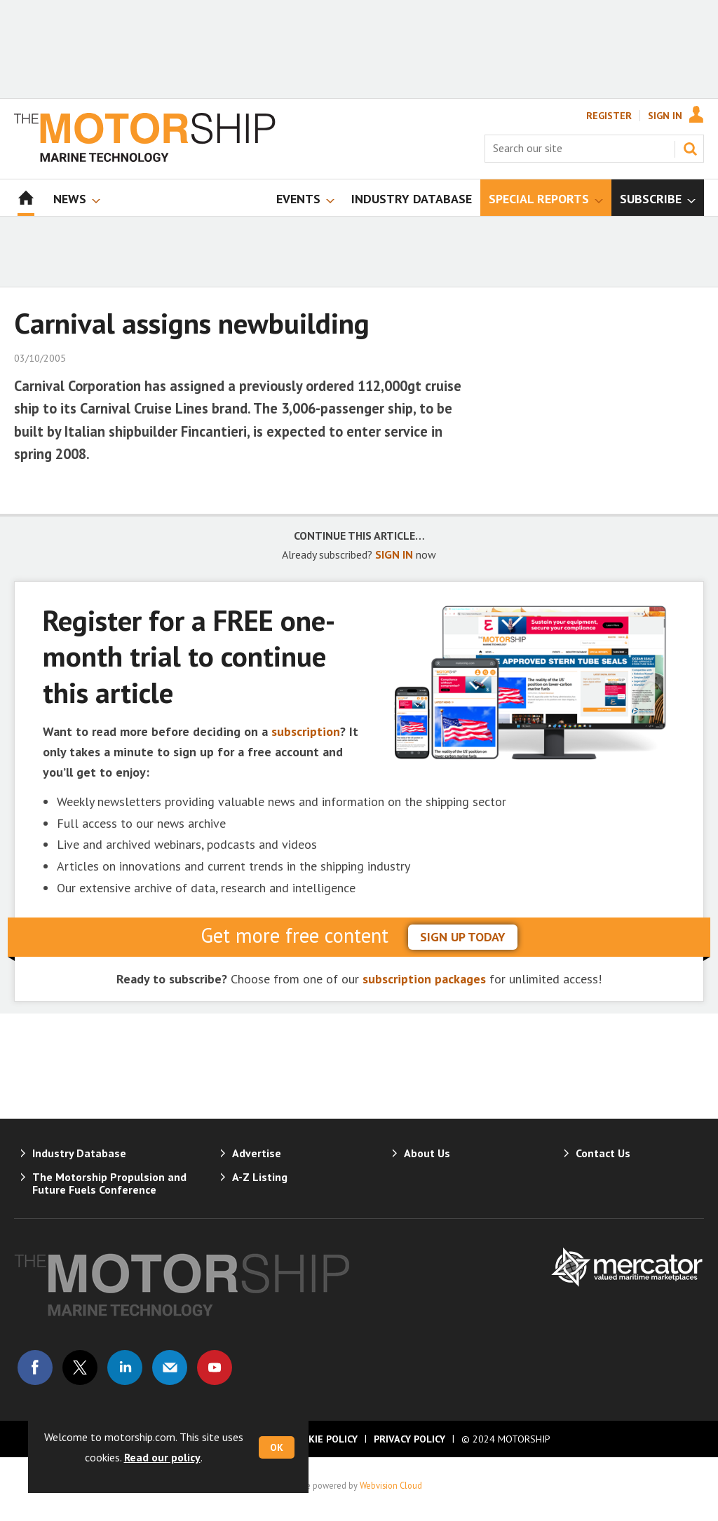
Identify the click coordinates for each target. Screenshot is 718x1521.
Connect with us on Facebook (35, 1367)
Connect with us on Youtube (214, 1367)
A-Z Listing (259, 1177)
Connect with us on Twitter (80, 1367)
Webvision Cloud (391, 1485)
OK (276, 1447)
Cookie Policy (323, 1439)
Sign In (665, 115)
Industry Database (79, 1153)
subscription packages (424, 979)
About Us (427, 1153)
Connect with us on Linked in (125, 1367)
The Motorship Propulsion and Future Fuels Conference (109, 1183)
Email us (169, 1367)
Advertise (256, 1153)
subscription (305, 731)
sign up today (463, 937)
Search (690, 148)
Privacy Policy (409, 1439)
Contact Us (603, 1153)
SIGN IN (394, 554)
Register (609, 115)
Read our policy (162, 1457)
